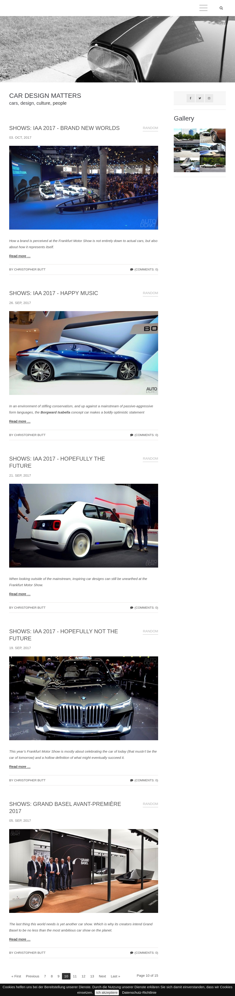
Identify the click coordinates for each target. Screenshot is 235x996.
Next (102, 976)
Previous (32, 976)
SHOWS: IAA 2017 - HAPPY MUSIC (53, 293)
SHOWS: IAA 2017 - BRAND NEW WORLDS (64, 128)
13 (92, 976)
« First (16, 976)
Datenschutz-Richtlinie (139, 992)
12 (83, 976)
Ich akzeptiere (107, 992)
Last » (115, 976)
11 (75, 976)
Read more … (20, 256)
